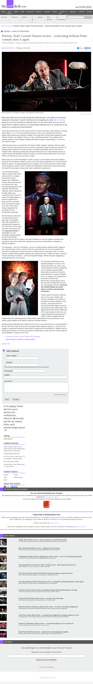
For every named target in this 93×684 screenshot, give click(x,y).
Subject (7, 375)
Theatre (9, 26)
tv (66, 11)
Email (8, 362)
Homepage (8, 371)
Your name (11, 356)
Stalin (5, 477)
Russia (5, 479)
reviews (4, 17)
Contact (41, 678)
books (89, 11)
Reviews (6, 474)
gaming (73, 11)
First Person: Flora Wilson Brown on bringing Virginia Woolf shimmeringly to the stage (48, 590)
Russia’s (14, 133)
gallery (24, 17)
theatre (38, 11)
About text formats (59, 394)
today (3, 11)
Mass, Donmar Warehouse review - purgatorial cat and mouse (39, 548)
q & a (32, 19)
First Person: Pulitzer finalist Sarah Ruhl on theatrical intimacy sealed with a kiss (46, 573)
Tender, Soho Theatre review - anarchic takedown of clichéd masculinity (43, 540)
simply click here (55, 523)
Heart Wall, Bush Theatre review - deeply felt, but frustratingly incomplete (44, 632)
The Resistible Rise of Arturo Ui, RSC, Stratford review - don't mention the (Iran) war (47, 565)
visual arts (61, 12)
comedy (47, 11)
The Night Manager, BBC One (12, 453)
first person (49, 18)
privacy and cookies (50, 678)
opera (16, 11)
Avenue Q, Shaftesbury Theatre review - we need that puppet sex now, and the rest (46, 623)
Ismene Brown (8, 48)
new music (9, 12)
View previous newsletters (46, 667)
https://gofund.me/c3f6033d (51, 497)
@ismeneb (6, 344)
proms (40, 17)
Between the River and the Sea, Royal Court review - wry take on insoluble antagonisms (48, 607)
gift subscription (80, 526)
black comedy (59, 120)
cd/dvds (81, 11)
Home (3, 26)
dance (55, 11)
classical (30, 11)
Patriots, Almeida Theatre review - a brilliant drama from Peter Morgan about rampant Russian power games (14, 448)
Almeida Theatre (18, 477)
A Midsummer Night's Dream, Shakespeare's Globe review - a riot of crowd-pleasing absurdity (50, 556)
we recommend (60, 18)
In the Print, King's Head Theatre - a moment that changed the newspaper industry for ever (49, 615)
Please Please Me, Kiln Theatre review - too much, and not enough (41, 598)
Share (80, 48)
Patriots (23, 336)
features (14, 17)
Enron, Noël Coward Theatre (11, 461)
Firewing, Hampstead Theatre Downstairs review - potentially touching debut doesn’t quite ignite (51, 581)
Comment (7, 381)
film (22, 11)
